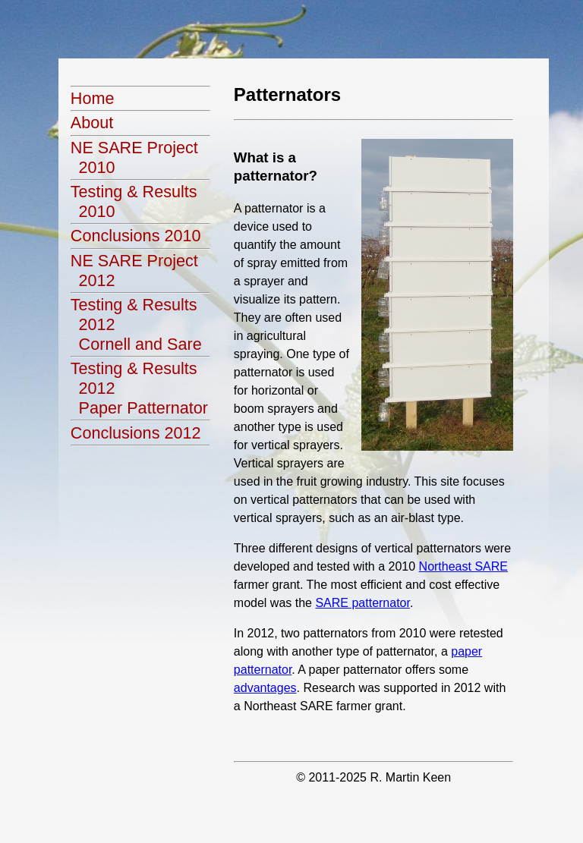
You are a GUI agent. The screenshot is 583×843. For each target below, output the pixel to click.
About (92, 122)
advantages (265, 687)
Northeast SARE (463, 566)
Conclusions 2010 (136, 235)
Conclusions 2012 (136, 432)
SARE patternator (362, 602)
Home (93, 98)
